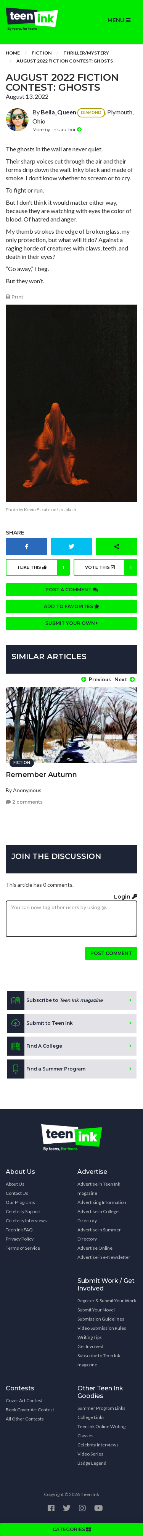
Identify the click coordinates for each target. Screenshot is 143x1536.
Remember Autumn (41, 774)
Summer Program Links (101, 1408)
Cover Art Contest (24, 1400)
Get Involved (90, 1346)
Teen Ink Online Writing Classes (101, 1431)
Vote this (111, 567)
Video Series (90, 1454)
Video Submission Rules (101, 1328)
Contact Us (17, 1193)
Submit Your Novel (96, 1310)
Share (15, 532)
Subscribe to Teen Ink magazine (98, 1360)
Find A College (34, 1046)
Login (125, 896)
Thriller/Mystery (86, 53)
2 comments (24, 802)
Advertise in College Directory (98, 1216)
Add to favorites (72, 606)
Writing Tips (89, 1337)
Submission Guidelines (100, 1319)
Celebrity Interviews (26, 1220)
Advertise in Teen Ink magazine (98, 1188)
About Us (15, 1184)
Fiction (41, 53)
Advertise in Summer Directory (99, 1234)
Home (13, 53)
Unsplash (66, 509)
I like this (44, 567)
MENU (119, 20)
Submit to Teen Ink (40, 1023)
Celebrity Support (23, 1211)
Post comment (111, 953)
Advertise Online (94, 1248)
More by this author (57, 129)
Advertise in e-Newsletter (103, 1257)
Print (14, 297)
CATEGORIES (72, 1529)
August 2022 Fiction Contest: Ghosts (64, 61)
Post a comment (71, 589)
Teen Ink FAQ (19, 1230)
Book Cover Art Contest (30, 1409)
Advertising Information (101, 1202)
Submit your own (71, 623)
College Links (90, 1417)
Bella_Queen (58, 112)
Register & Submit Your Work (106, 1300)
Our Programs (20, 1202)
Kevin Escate (37, 509)
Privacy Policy (20, 1239)
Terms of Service (23, 1248)
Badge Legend (91, 1463)
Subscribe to (55, 1000)
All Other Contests (25, 1419)
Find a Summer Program (46, 1069)
